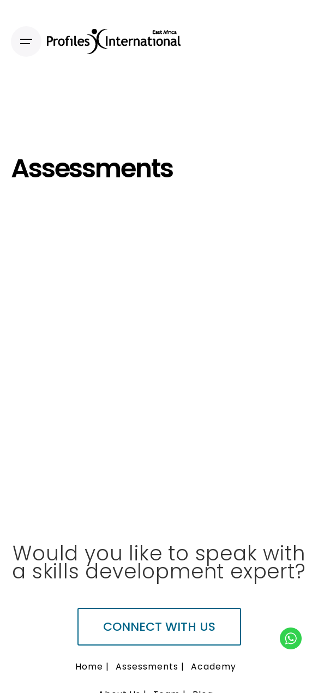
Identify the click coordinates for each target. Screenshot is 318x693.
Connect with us (159, 626)
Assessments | (150, 666)
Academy (213, 666)
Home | (92, 666)
